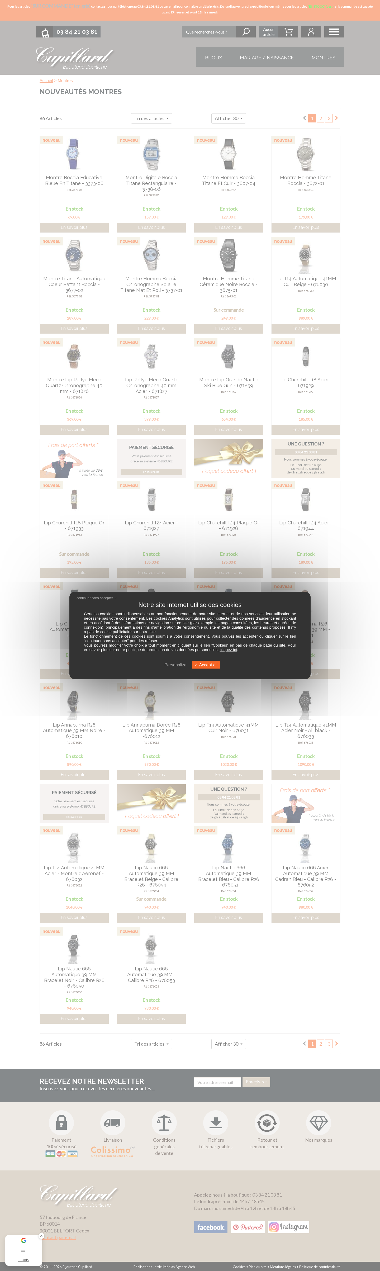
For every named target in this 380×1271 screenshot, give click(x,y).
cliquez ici (228, 649)
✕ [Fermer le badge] (41, 1236)
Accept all (206, 664)
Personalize (175, 664)
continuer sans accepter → (97, 598)
